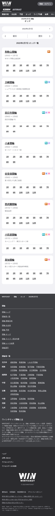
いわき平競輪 (33, 362)
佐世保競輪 (11, 173)
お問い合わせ (6, 458)
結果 (46, 14)
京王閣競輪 (33, 370)
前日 (10, 36)
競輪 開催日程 (7, 321)
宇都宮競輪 (40, 367)
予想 (21, 14)
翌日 (44, 36)
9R (14, 71)
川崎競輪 (9, 82)
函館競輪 (13, 362)
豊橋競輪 (41, 383)
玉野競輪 (13, 399)
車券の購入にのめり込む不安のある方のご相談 (17, 499)
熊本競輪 (22, 411)
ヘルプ (4, 454)
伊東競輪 (24, 378)
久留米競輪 (23, 408)
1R (7, 65)
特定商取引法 (21, 492)
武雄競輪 (32, 408)
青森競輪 (22, 362)
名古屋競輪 (14, 383)
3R (21, 65)
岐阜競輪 (24, 383)
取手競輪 (31, 367)
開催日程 (5, 14)
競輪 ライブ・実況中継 (10, 339)
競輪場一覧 (6, 316)
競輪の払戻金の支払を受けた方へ (13, 503)
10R (21, 71)
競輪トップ (6, 312)
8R (7, 71)
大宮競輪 (13, 370)
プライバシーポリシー (35, 492)
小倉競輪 (9, 143)
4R (27, 65)
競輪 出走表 (6, 325)
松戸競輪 (13, 375)
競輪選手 (5, 348)
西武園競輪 (11, 204)
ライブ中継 (38, 14)
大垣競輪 (32, 383)
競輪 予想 (5, 330)
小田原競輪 (11, 234)
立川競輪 (43, 370)
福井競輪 (13, 391)
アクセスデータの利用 (9, 466)
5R (34, 65)
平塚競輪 (39, 375)
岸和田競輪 (14, 394)
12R (34, 71)
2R (14, 65)
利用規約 (12, 492)
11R (27, 71)
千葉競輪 (22, 375)
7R (47, 65)
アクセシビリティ (7, 462)
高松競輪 (13, 403)
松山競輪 (41, 403)
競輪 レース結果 (8, 343)
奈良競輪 (22, 391)
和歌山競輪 (11, 52)
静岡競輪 (32, 378)
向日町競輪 (32, 391)
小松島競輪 (23, 403)
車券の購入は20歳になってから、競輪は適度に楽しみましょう (22, 496)
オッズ (28, 14)
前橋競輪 (22, 367)
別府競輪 (13, 411)
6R (41, 65)
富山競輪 (13, 386)
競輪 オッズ (6, 334)
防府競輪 (31, 399)
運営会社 (5, 492)
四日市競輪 (11, 112)
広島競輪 (22, 399)
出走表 (14, 14)
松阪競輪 (22, 386)
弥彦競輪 (13, 367)
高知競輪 (9, 260)
